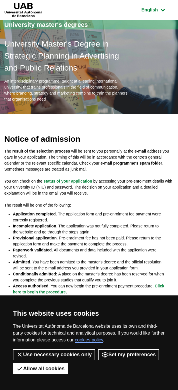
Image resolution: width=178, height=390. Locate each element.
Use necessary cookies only (54, 354)
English (157, 9)
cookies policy (89, 339)
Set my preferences (128, 354)
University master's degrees (46, 24)
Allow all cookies (40, 368)
